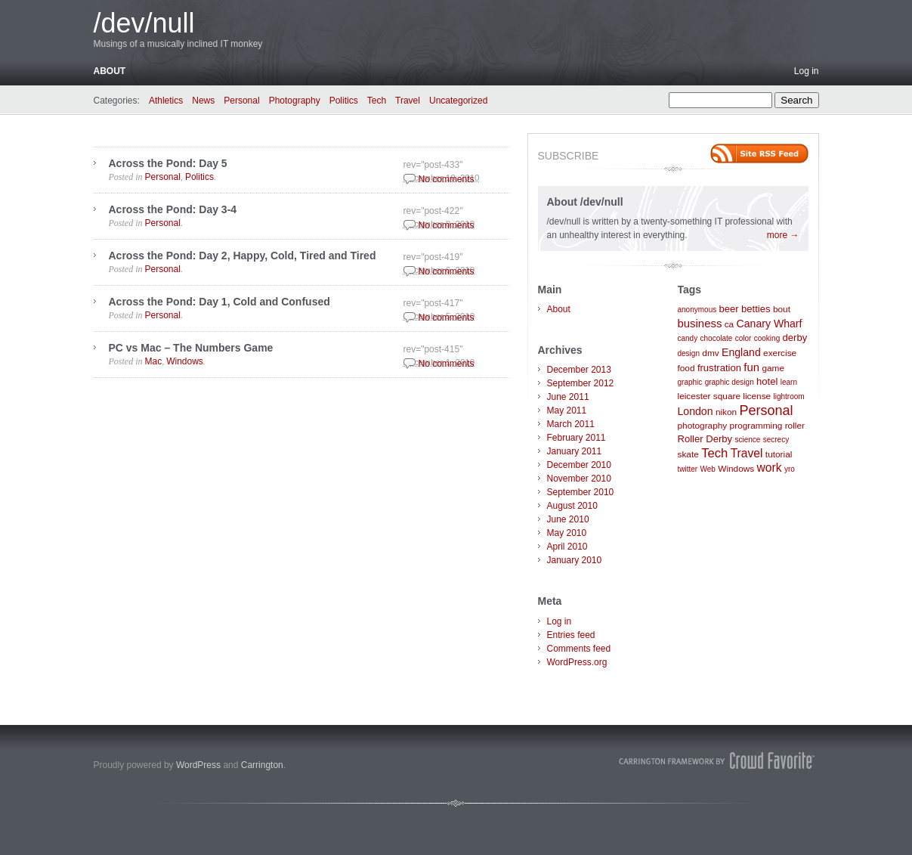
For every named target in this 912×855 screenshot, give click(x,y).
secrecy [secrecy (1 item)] (776, 439)
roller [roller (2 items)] (795, 425)
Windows (184, 361)
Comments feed (579, 648)
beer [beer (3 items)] (729, 308)
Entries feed (571, 635)
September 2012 (580, 383)
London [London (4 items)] (695, 411)
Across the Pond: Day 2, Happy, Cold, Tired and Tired (242, 255)
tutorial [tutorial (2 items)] (779, 454)
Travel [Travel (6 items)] (747, 453)
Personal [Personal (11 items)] (766, 410)
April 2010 (567, 546)
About (110, 71)
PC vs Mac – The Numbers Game (191, 348)
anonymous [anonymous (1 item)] (697, 309)
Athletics (166, 100)
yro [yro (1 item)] (789, 469)
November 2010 (579, 478)
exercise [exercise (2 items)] (779, 353)
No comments (447, 179)
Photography (294, 100)
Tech (376, 100)
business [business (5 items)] (700, 323)
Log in (806, 71)
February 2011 (576, 437)
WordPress (198, 765)
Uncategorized (458, 100)
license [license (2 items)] (757, 396)
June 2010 (568, 519)
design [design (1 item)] (689, 353)
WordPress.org (577, 662)
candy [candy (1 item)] (688, 338)
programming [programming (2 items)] (756, 425)
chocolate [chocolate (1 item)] (716, 338)
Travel (407, 100)
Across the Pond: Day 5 (168, 163)
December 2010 (579, 465)
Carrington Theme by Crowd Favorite (717, 760)
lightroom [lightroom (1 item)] (789, 396)
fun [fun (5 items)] (751, 367)
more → (783, 235)
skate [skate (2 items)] (688, 454)
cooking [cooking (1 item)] (767, 338)
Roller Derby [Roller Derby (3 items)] (705, 439)
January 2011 (574, 451)
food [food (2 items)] (686, 368)
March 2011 (571, 424)
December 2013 (579, 369)
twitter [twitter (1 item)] (688, 469)
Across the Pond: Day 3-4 (173, 209)
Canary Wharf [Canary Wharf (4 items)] (769, 324)
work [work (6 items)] (769, 467)
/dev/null (144, 23)
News (203, 100)
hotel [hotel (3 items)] (767, 381)
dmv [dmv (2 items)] (710, 353)
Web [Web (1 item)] (708, 469)
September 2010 (580, 492)
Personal (241, 100)
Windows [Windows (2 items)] (736, 468)
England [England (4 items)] (741, 352)
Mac (153, 361)
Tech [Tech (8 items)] (714, 453)
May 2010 (567, 533)
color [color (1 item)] (743, 338)
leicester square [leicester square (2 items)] (709, 396)
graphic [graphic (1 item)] (690, 382)
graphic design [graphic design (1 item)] (729, 382)
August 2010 (572, 505)
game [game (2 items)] (773, 368)
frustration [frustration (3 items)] (719, 367)
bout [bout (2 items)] (781, 309)
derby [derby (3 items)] (795, 337)
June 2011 (568, 397)
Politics (343, 100)
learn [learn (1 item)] (789, 382)
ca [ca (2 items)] (729, 324)
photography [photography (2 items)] (703, 425)
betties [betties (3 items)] (756, 308)
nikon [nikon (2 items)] (726, 412)
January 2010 (574, 560)
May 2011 (567, 410)
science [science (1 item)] (747, 439)
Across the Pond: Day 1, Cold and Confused (219, 302)
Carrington (262, 765)
